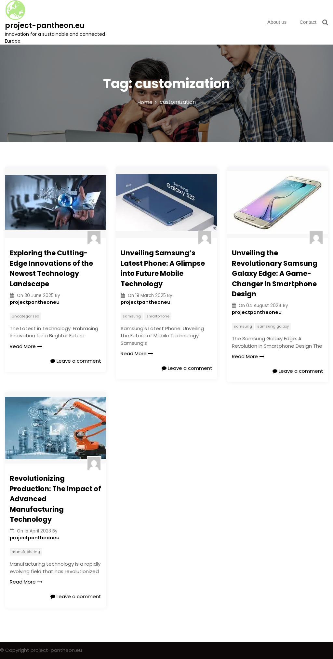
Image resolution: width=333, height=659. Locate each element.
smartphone (157, 316)
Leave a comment (75, 360)
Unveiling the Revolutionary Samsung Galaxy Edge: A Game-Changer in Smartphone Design (274, 273)
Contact (308, 22)
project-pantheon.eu (45, 25)
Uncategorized (25, 316)
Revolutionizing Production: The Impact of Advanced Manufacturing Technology (55, 499)
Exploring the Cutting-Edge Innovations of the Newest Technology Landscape (51, 268)
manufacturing (26, 551)
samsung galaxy (273, 326)
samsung (132, 316)
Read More (26, 346)
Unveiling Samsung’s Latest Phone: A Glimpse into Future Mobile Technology (163, 268)
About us (276, 22)
